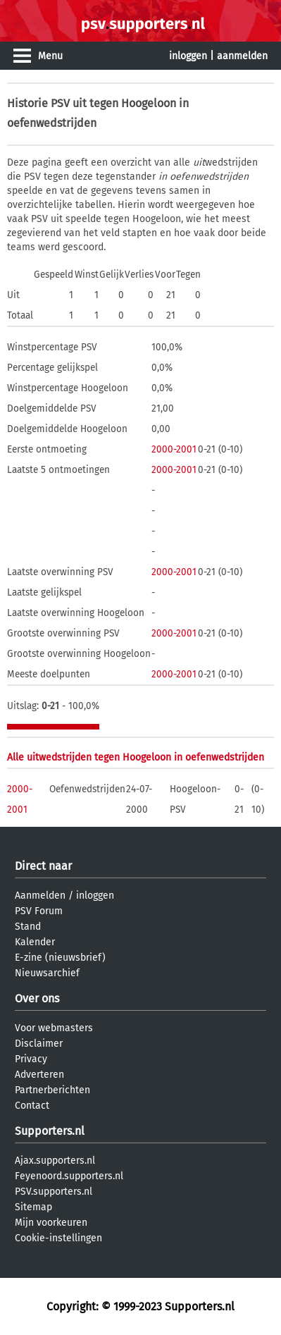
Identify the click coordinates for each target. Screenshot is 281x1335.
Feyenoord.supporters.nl (69, 1176)
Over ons (37, 998)
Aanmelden (40, 896)
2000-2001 (173, 449)
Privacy (31, 1059)
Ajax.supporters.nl (55, 1161)
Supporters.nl (50, 1131)
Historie (27, 103)
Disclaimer (39, 1044)
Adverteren (39, 1075)
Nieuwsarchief (47, 973)
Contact (32, 1106)
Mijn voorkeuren (51, 1223)
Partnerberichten (52, 1090)
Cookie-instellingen (58, 1238)
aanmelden (242, 56)
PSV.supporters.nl (53, 1192)
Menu (50, 56)
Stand (28, 927)
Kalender (35, 942)
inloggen (188, 56)
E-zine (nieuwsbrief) (60, 958)
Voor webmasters (54, 1028)
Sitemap (33, 1207)
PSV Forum (39, 911)
